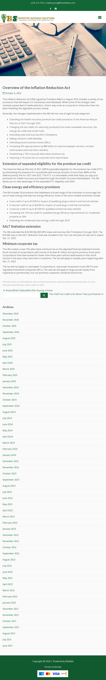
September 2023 (11, 479)
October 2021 (9, 621)
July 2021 (7, 639)
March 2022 (9, 590)
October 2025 (9, 325)
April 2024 (8, 436)
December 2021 (11, 608)
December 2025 (11, 313)
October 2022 (9, 547)
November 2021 (11, 614)
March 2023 (9, 516)
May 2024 (7, 430)
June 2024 (8, 424)
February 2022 (10, 596)
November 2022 (11, 541)
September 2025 (11, 332)
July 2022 (7, 565)
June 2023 (8, 498)
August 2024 (9, 412)
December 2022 (11, 535)
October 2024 (9, 399)
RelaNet (69, 661)
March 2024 (9, 442)
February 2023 (10, 522)
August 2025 (9, 338)
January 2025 (9, 381)
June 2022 (8, 571)
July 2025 (7, 344)
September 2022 (11, 553)
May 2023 (7, 504)
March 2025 (9, 368)
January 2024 (9, 455)
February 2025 (10, 375)
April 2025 (8, 362)
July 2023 (7, 491)
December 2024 (11, 387)
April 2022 (8, 584)
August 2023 (9, 485)
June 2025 (8, 350)
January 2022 (9, 602)
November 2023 (11, 467)
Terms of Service (52, 666)
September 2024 (11, 405)
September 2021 (11, 627)
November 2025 (11, 319)
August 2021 (9, 633)
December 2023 (11, 461)
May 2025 (7, 356)
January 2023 (9, 528)
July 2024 (7, 418)
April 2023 (8, 510)
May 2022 (7, 578)
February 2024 (10, 448)
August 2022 (9, 559)
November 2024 (11, 393)
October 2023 (9, 473)
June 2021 (8, 645)
